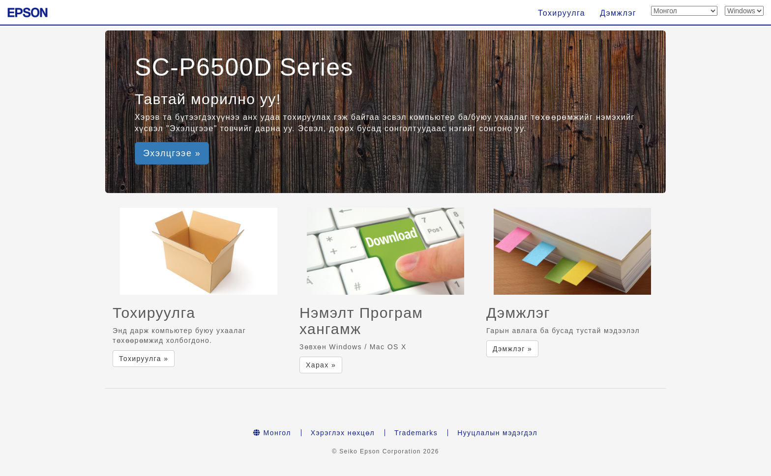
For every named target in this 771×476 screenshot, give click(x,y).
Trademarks (416, 433)
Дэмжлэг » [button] (512, 349)
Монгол (272, 433)
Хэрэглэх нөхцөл (343, 433)
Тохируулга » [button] (143, 359)
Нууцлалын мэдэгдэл (497, 433)
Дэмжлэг (618, 13)
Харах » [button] (321, 365)
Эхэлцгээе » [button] (172, 153)
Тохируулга (561, 13)
